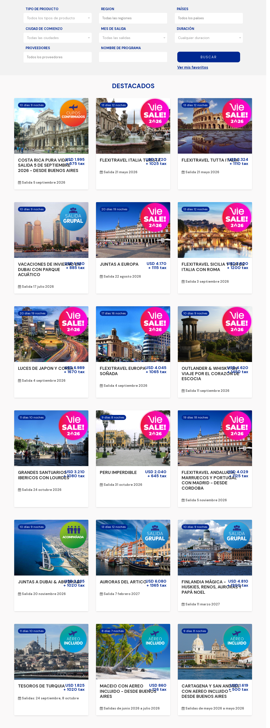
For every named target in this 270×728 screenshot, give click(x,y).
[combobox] (58, 18)
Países (182, 9)
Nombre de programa (121, 48)
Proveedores (38, 48)
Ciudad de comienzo (44, 29)
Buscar (209, 57)
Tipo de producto (42, 9)
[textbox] (134, 18)
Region (107, 9)
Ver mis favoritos (192, 67)
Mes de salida (113, 29)
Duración (185, 29)
